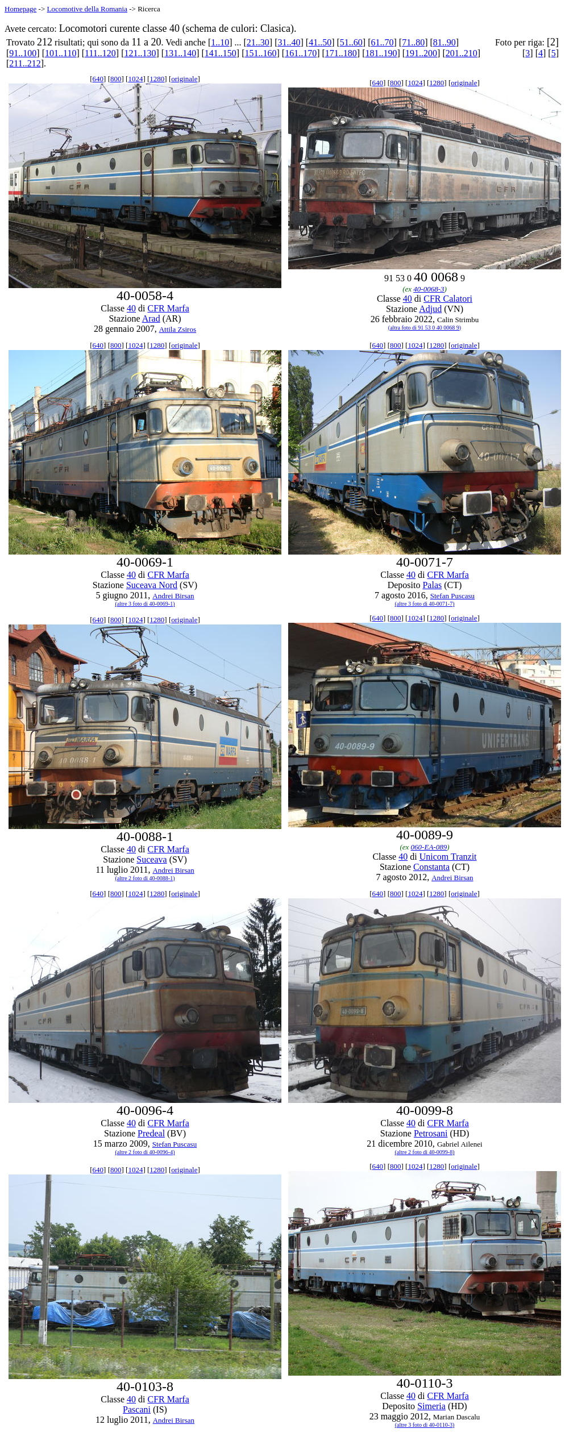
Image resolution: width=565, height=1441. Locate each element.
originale (184, 78)
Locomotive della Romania (87, 9)
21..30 (258, 42)
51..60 (351, 42)
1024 (135, 78)
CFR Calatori (447, 298)
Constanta (431, 867)
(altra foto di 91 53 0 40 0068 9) (424, 327)
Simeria (431, 1406)
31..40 (289, 42)
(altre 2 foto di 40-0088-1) (145, 878)
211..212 (24, 63)
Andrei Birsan (173, 596)
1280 (156, 78)
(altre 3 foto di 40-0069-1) (145, 604)
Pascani (137, 1409)
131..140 (180, 53)
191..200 (421, 53)
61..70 (382, 42)
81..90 (444, 42)
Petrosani (431, 1133)
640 (98, 78)
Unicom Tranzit (448, 856)
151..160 (260, 53)
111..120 (100, 53)
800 (116, 78)
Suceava (151, 859)
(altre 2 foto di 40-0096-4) (145, 1152)
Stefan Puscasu (452, 596)
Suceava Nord (151, 585)
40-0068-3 (428, 289)
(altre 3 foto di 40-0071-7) (425, 604)
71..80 (413, 42)
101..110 (60, 53)
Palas (432, 585)
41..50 (320, 42)
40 (131, 308)
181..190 (381, 53)
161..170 (301, 53)
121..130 (140, 53)
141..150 (220, 53)
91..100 (22, 53)
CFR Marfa (168, 308)
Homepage (20, 9)
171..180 (341, 53)
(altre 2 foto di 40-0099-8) (425, 1152)
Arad (151, 318)
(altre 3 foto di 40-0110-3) (425, 1425)
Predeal (151, 1133)
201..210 (461, 53)
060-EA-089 (429, 847)
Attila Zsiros (177, 329)
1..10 (220, 42)
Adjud (430, 309)
